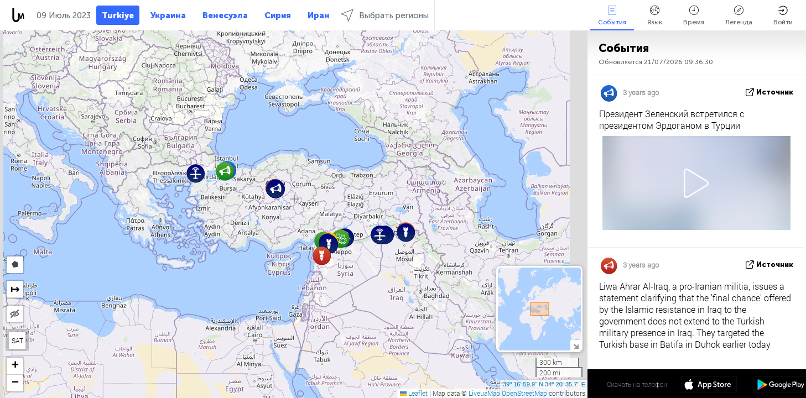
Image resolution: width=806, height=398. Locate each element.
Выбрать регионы (385, 15)
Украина (168, 15)
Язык (654, 16)
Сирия (277, 15)
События (612, 16)
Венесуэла (225, 15)
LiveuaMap (484, 393)
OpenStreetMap (524, 393)
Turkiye (118, 15)
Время (693, 16)
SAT (17, 340)
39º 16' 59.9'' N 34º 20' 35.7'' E (544, 384)
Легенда (738, 16)
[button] (340, 238)
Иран (319, 15)
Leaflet (414, 393)
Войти (783, 16)
